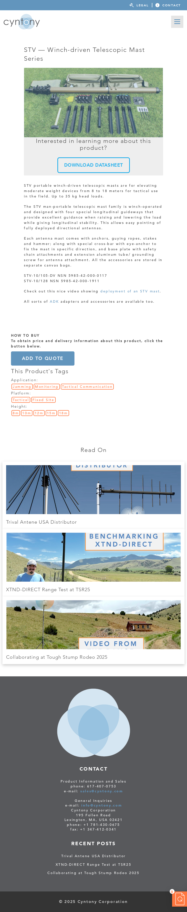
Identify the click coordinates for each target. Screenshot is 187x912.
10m (26, 413)
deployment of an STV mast (130, 291)
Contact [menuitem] (171, 5)
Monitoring (47, 386)
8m (16, 413)
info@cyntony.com (101, 805)
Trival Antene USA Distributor (41, 522)
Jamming (22, 386)
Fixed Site (43, 400)
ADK (54, 301)
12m (39, 413)
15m (51, 413)
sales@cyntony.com (101, 791)
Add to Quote (42, 358)
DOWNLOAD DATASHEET (93, 165)
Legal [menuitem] (142, 5)
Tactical (21, 400)
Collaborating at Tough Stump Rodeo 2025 (56, 657)
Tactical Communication (87, 386)
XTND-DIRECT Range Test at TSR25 (48, 589)
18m (63, 413)
